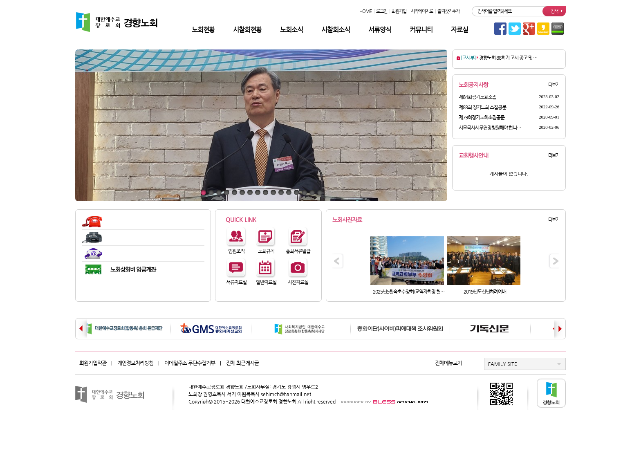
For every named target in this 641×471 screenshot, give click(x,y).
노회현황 (203, 30)
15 (312, 192)
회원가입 (399, 11)
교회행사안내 (473, 155)
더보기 (553, 84)
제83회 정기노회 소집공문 (482, 107)
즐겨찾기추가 (448, 11)
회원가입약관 (92, 363)
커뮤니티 (421, 30)
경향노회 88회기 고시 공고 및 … (508, 58)
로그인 (381, 11)
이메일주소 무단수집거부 (189, 363)
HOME (365, 11)
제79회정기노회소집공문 (481, 117)
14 (304, 192)
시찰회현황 (247, 30)
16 (320, 192)
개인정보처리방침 (135, 363)
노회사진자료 (347, 219)
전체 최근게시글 (242, 363)
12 (288, 192)
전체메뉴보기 (448, 363)
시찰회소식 (335, 30)
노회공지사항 (473, 84)
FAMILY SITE (502, 364)
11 (281, 192)
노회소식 (291, 30)
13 (296, 192)
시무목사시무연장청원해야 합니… (490, 127)
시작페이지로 (422, 11)
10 (273, 192)
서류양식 (379, 30)
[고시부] (468, 58)
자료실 (459, 30)
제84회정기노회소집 (477, 97)
